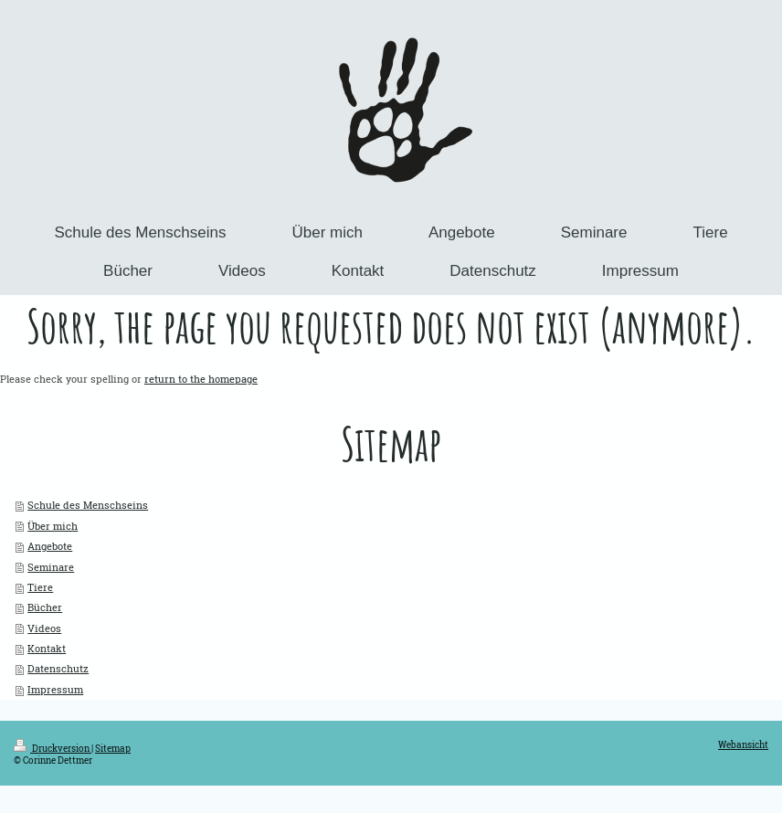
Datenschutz (58, 668)
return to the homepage (201, 378)
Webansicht (743, 745)
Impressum (55, 689)
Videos (44, 628)
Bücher (44, 607)
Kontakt (46, 648)
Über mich (52, 526)
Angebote (49, 546)
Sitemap (113, 749)
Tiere (40, 587)
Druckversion (52, 749)
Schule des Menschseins (87, 505)
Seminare (50, 567)
